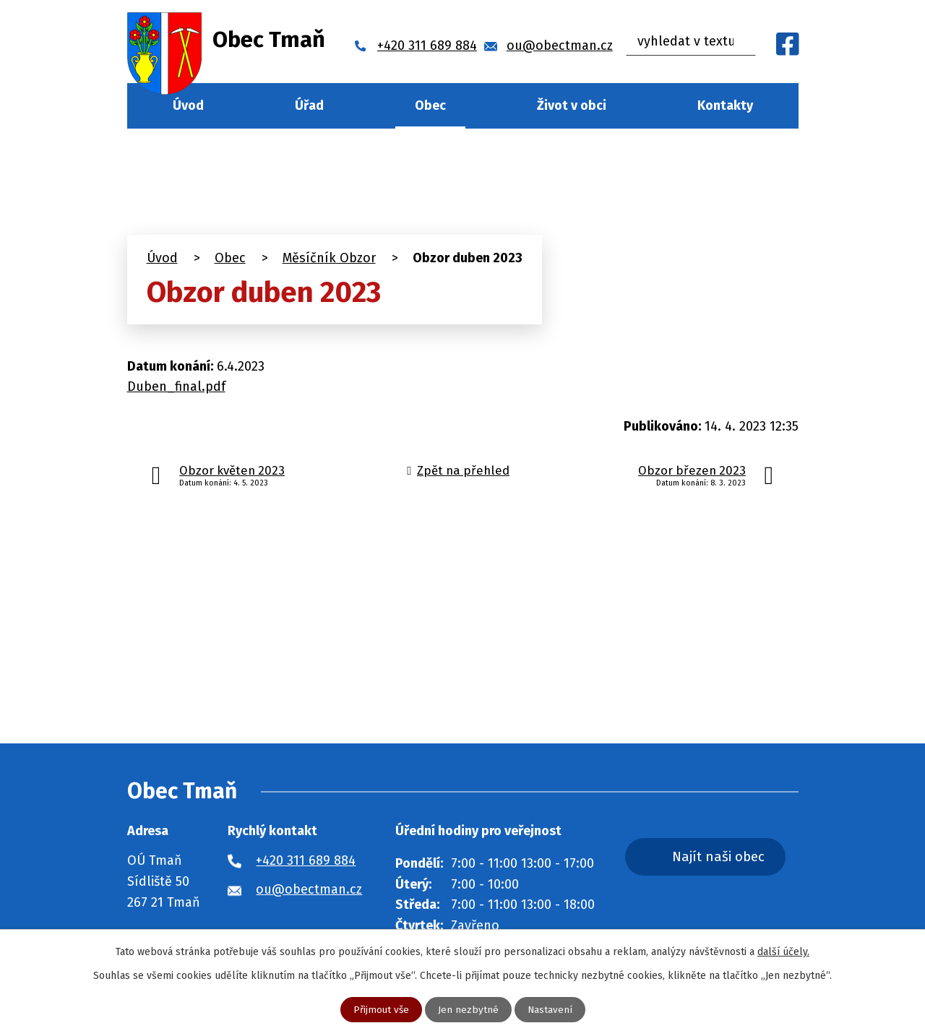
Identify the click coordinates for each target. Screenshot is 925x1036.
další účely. (783, 951)
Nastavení (550, 1009)
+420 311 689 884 (306, 860)
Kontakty (725, 105)
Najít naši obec (728, 857)
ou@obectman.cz (309, 889)
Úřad (309, 105)
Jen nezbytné (468, 1009)
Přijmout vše (380, 1009)
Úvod (188, 105)
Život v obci (571, 105)
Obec (430, 105)
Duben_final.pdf (176, 386)
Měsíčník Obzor (329, 258)
